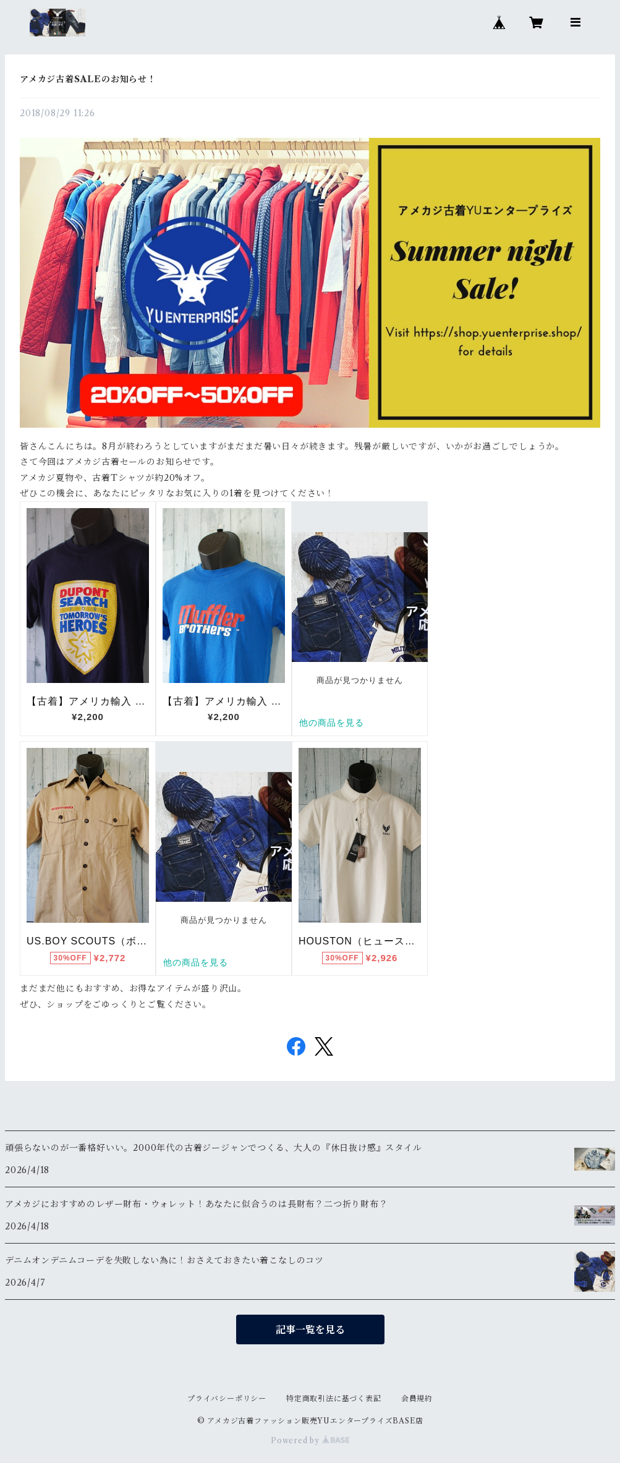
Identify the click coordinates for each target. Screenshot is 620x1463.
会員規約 (417, 1398)
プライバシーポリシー (226, 1398)
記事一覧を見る (310, 1329)
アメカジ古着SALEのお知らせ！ (88, 79)
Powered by (310, 1440)
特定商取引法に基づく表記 (333, 1398)
